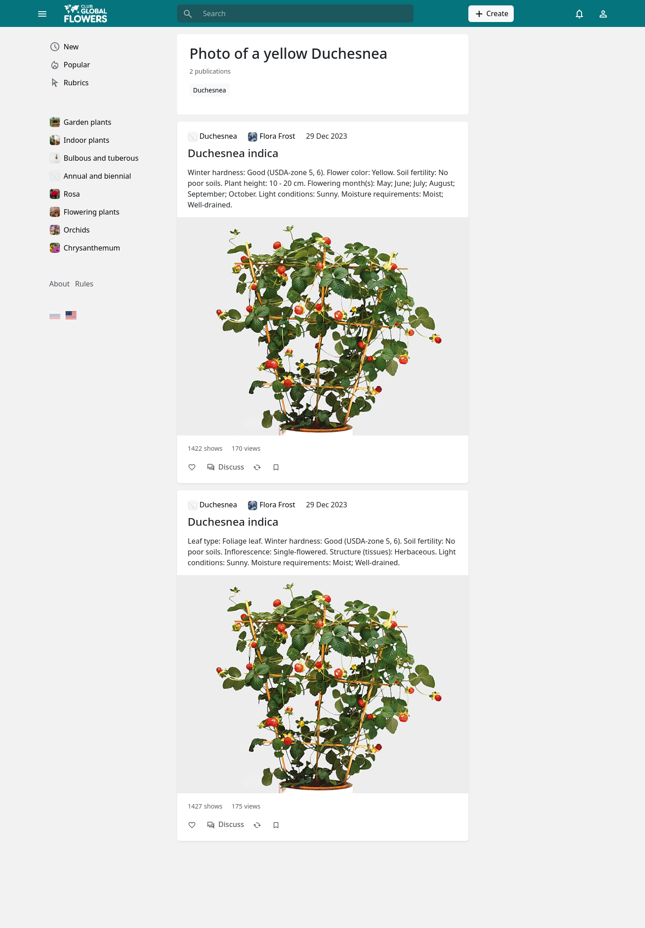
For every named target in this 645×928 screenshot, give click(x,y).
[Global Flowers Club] (88, 13)
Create (491, 14)
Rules (84, 284)
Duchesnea (209, 90)
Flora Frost (271, 136)
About (59, 284)
